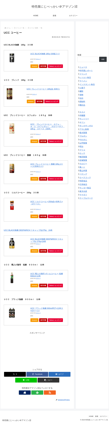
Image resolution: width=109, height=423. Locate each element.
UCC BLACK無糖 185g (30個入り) (45, 54)
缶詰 (81, 98)
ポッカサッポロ (86, 126)
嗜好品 (82, 105)
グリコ (82, 150)
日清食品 (83, 184)
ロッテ (82, 153)
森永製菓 (83, 133)
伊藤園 (82, 115)
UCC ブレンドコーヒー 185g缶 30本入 (43, 89)
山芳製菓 (83, 143)
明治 (81, 146)
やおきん (83, 140)
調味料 (82, 102)
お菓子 (82, 88)
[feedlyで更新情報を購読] (37, 392)
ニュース (83, 67)
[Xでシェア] (15, 374)
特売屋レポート (86, 71)
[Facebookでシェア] (37, 374)
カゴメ (82, 112)
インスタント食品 (87, 84)
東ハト (82, 167)
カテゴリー (103, 416)
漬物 (81, 95)
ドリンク (83, 74)
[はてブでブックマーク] (59, 374)
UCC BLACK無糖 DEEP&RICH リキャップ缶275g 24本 (28, 230)
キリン (82, 122)
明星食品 (83, 181)
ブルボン (83, 136)
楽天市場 (43, 66)
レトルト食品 (85, 77)
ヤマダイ (83, 195)
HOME (90, 416)
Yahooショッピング (56, 66)
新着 (95, 416)
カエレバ (38, 59)
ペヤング (83, 174)
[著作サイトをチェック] (32, 392)
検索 (79, 55)
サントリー (84, 119)
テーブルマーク (86, 198)
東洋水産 (83, 191)
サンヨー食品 (85, 188)
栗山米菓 (83, 171)
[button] (48, 380)
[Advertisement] (37, 349)
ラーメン (83, 81)
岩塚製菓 (83, 160)
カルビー (83, 164)
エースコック (85, 177)
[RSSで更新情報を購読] (42, 392)
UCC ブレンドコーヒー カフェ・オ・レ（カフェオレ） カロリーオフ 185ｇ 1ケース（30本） (47, 126)
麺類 (81, 91)
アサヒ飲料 (84, 129)
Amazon (34, 66)
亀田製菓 (83, 157)
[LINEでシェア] (26, 380)
